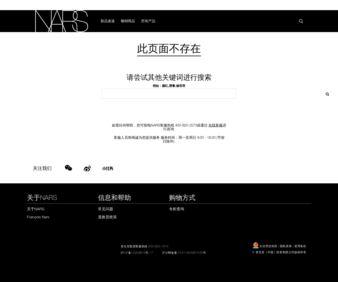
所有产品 (148, 21)
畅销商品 (128, 21)
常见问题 (105, 209)
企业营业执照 (265, 246)
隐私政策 (286, 246)
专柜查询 (176, 209)
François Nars (38, 217)
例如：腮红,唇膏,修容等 (169, 85)
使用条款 (300, 246)
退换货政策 (107, 217)
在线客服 (215, 125)
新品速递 (108, 21)
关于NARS (35, 209)
